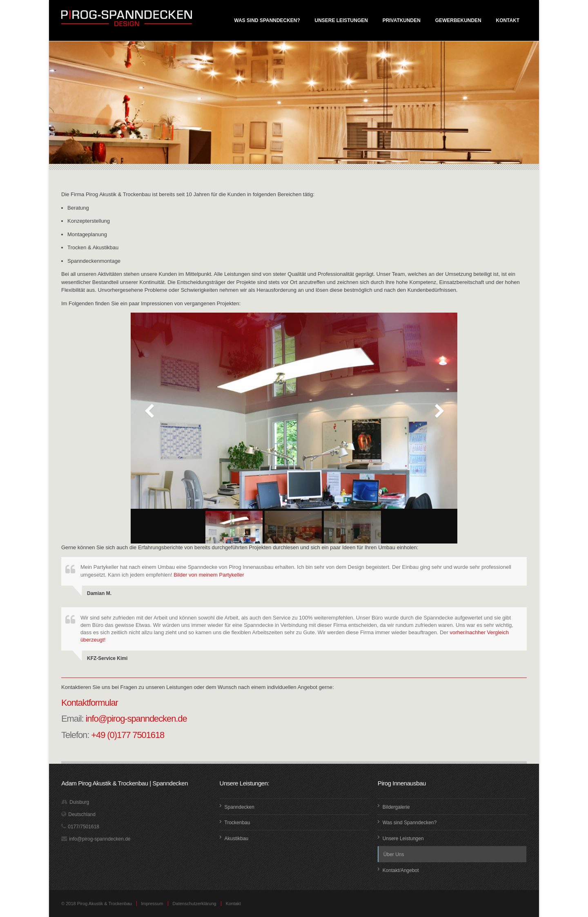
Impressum (152, 903)
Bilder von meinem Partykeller (209, 575)
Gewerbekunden (458, 20)
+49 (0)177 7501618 (127, 735)
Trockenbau (237, 822)
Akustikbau (237, 838)
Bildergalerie (396, 807)
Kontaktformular (89, 703)
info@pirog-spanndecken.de (136, 718)
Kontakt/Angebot (401, 870)
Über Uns (393, 854)
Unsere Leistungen (341, 20)
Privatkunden (402, 20)
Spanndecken (239, 807)
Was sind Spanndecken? (267, 20)
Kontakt (508, 20)
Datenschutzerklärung (194, 903)
